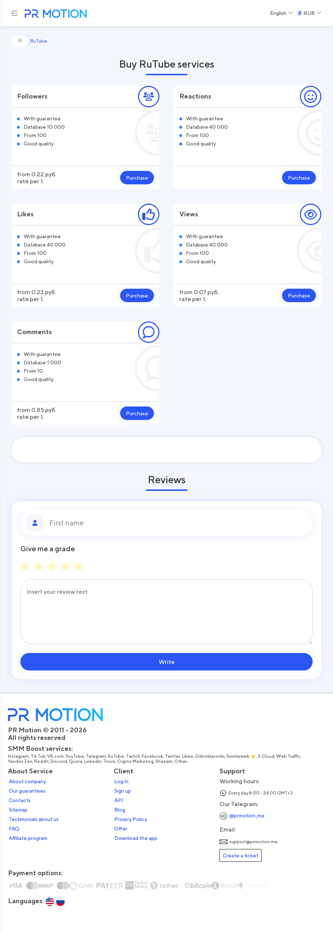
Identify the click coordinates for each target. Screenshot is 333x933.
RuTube (116, 756)
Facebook (152, 756)
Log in (121, 781)
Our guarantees (27, 791)
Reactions (195, 96)
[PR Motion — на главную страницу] (54, 14)
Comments (34, 332)
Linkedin (93, 761)
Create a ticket (240, 855)
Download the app (135, 838)
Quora (75, 761)
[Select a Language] (281, 13)
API (118, 800)
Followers (32, 96)
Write (167, 661)
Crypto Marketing (135, 761)
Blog (119, 810)
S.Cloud (266, 756)
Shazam (164, 761)
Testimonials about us (34, 819)
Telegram (96, 756)
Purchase (137, 178)
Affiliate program (28, 838)
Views (188, 214)
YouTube (75, 756)
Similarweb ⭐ (241, 756)
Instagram (18, 756)
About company (27, 781)
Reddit (41, 761)
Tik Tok (38, 756)
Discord (59, 761)
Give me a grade (47, 548)
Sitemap (18, 810)
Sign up (122, 791)
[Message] (166, 611)
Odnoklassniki (210, 756)
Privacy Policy (130, 819)
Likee (187, 756)
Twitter (172, 756)
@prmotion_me (247, 815)
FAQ (14, 829)
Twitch (133, 756)
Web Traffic (288, 756)
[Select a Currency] (308, 13)
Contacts (20, 800)
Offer (120, 829)
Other (180, 761)
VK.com (55, 756)
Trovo (109, 761)
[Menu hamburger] (14, 13)
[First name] (178, 522)
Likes (25, 214)
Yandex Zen (20, 761)
